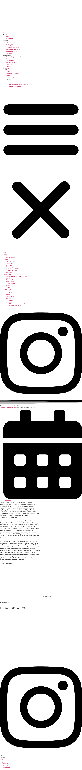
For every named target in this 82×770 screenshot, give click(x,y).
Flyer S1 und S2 (10, 64)
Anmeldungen (10, 79)
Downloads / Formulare (12, 73)
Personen (5, 40)
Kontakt (8, 71)
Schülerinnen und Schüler (13, 49)
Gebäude (8, 59)
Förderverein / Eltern (11, 51)
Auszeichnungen (10, 62)
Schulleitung (9, 44)
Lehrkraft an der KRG (15, 86)
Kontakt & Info (7, 70)
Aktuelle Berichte (10, 38)
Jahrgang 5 (12, 81)
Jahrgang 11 (12, 83)
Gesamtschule (7, 55)
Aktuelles (5, 35)
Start (4, 33)
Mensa (8, 75)
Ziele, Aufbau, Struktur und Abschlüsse (16, 57)
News (7, 36)
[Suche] (1, 761)
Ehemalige (9, 53)
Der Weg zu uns (10, 77)
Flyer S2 (8, 66)
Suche (1, 755)
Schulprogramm (7, 68)
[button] (41, 169)
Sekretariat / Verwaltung (13, 48)
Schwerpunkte (10, 60)
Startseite (2, 407)
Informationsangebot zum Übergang (19, 84)
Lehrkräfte (9, 46)
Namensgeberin (10, 42)
